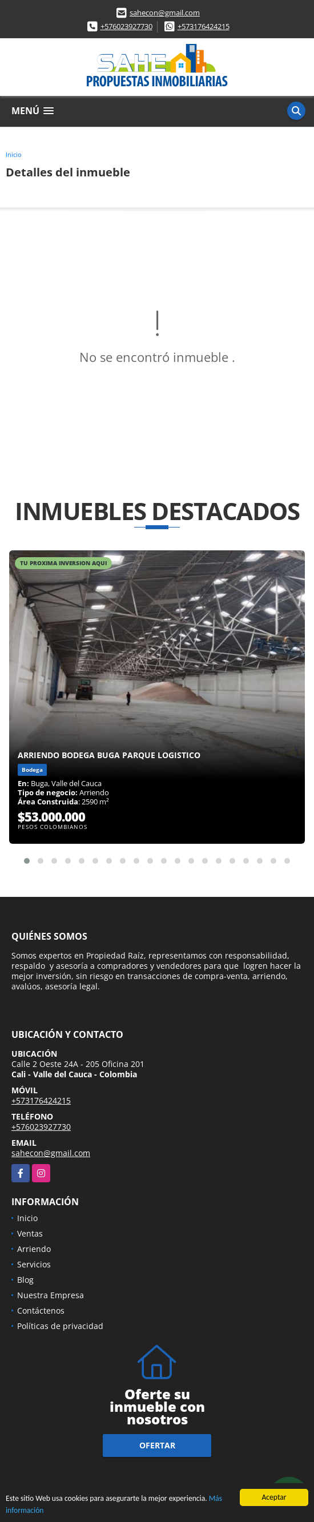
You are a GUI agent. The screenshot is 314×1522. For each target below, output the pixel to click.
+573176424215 (204, 26)
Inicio (14, 154)
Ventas (30, 1233)
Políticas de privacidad (60, 1325)
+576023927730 (126, 26)
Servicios (34, 1264)
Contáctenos (41, 1310)
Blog (25, 1279)
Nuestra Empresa (50, 1295)
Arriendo (34, 1248)
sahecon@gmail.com (165, 12)
